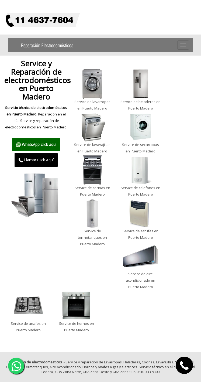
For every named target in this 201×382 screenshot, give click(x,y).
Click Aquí (36, 159)
